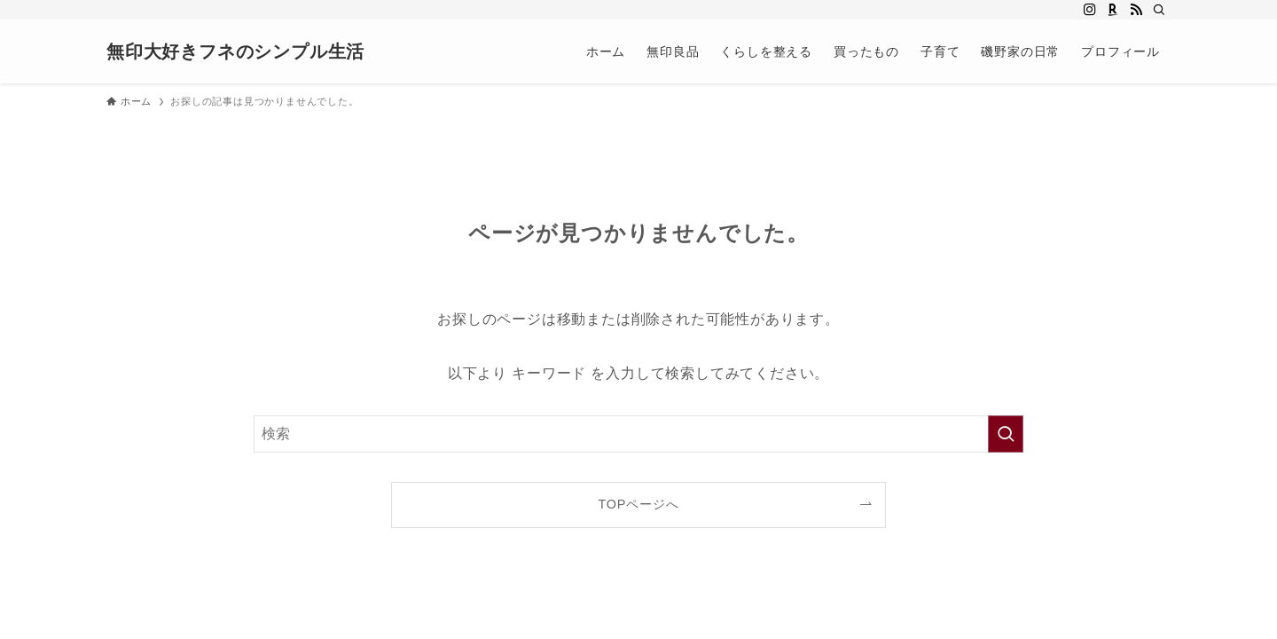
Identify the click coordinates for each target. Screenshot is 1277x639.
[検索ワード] (638, 434)
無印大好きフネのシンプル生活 (235, 51)
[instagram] (1089, 10)
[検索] (1159, 10)
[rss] (1136, 10)
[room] (1112, 10)
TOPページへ (639, 504)
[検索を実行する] (1005, 434)
